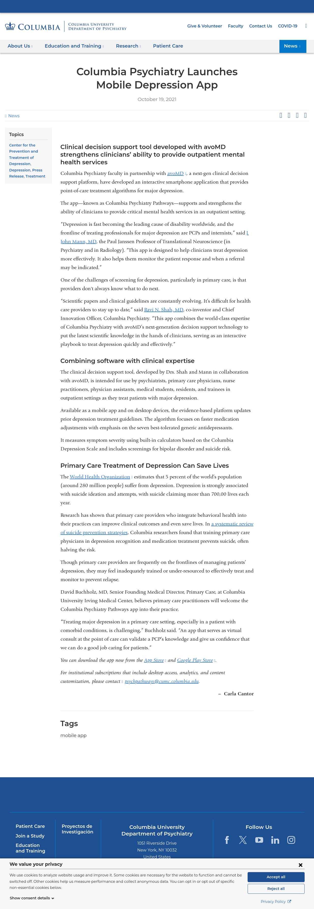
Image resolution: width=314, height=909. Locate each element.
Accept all (276, 877)
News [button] (293, 46)
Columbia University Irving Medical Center (157, 6)
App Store (155, 652)
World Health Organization (101, 469)
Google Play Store (196, 652)
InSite (22, 852)
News (13, 116)
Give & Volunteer (208, 26)
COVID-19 (288, 26)
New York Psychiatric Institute (193, 788)
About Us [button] (20, 46)
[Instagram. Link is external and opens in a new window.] (291, 832)
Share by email (305, 115)
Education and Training (31, 840)
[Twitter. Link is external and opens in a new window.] (243, 832)
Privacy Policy (276, 902)
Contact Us (261, 26)
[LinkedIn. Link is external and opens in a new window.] (275, 832)
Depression (19, 170)
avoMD (176, 166)
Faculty (238, 26)
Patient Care (159, 46)
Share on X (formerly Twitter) (288, 115)
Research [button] (123, 46)
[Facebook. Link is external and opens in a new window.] (227, 832)
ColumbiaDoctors (267, 787)
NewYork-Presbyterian (120, 790)
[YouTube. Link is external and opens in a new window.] (259, 832)
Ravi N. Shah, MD (163, 302)
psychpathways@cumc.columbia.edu (162, 674)
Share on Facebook (280, 115)
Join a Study (29, 828)
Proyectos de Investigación (76, 821)
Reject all (276, 889)
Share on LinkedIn (297, 115)
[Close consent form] (300, 865)
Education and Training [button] (71, 46)
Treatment (33, 176)
